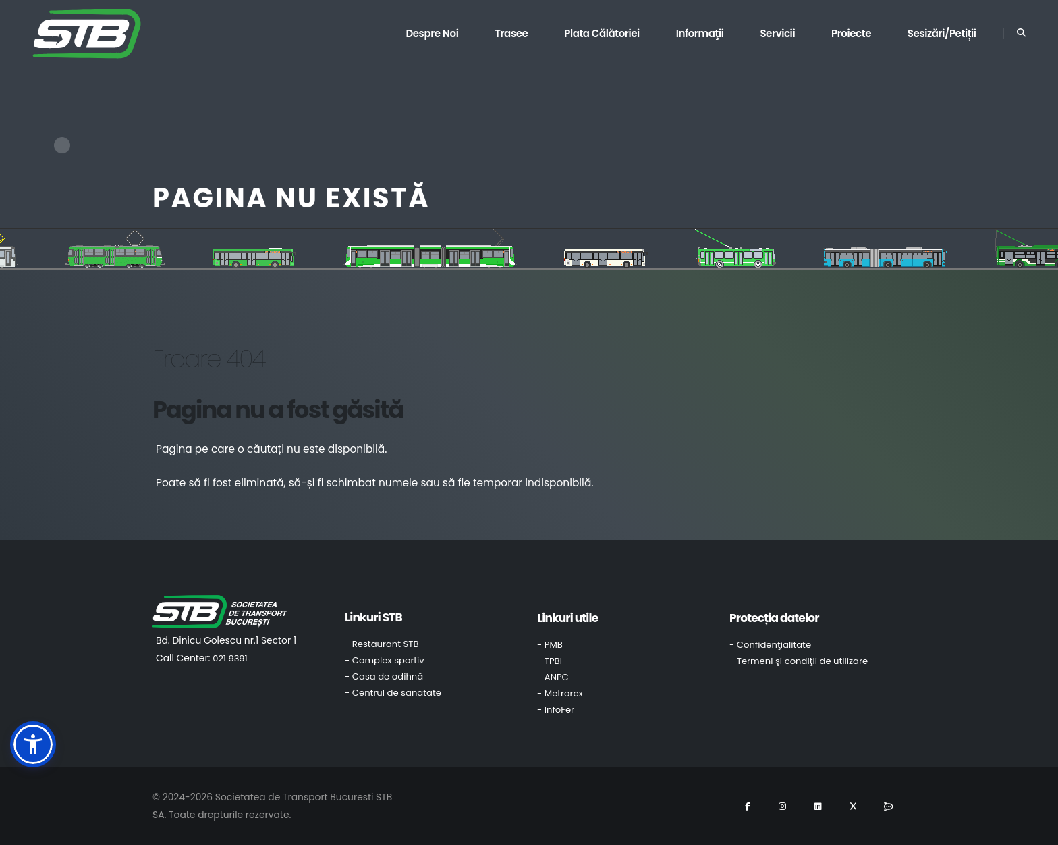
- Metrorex (560, 693)
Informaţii (700, 33)
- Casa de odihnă (384, 676)
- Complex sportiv (384, 660)
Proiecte (851, 33)
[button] (33, 744)
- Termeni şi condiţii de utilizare (798, 661)
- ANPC (553, 677)
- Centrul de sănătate (393, 692)
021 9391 (230, 658)
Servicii (777, 33)
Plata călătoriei (602, 33)
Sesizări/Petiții (942, 33)
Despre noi (432, 33)
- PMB (550, 644)
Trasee (511, 33)
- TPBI (549, 661)
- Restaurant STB (382, 644)
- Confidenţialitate (770, 644)
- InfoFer (555, 709)
